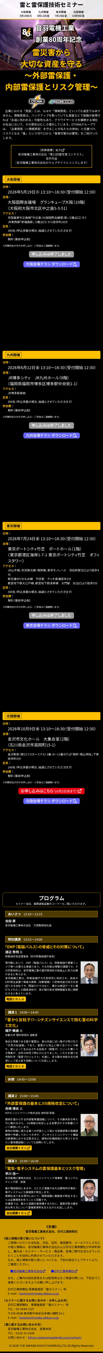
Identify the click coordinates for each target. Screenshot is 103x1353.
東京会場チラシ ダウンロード (51, 625)
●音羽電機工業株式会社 (28, 1272)
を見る (18, 1149)
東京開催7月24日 (61, 14)
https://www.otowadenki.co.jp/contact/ (55, 1339)
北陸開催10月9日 (78, 14)
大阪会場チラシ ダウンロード (51, 264)
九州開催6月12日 (43, 14)
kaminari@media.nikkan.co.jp (39, 1295)
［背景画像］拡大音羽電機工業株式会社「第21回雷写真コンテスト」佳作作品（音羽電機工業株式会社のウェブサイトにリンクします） (51, 156)
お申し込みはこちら (51, 791)
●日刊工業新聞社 (64, 1272)
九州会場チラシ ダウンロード (51, 435)
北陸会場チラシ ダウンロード (51, 801)
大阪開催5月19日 (26, 14)
